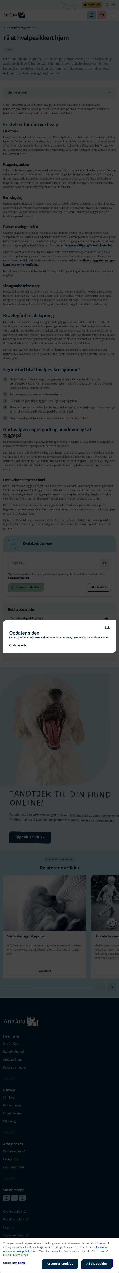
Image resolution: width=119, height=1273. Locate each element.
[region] (59, 1255)
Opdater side (17, 645)
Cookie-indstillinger (14, 1263)
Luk (107, 627)
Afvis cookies (97, 1263)
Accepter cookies (60, 1263)
